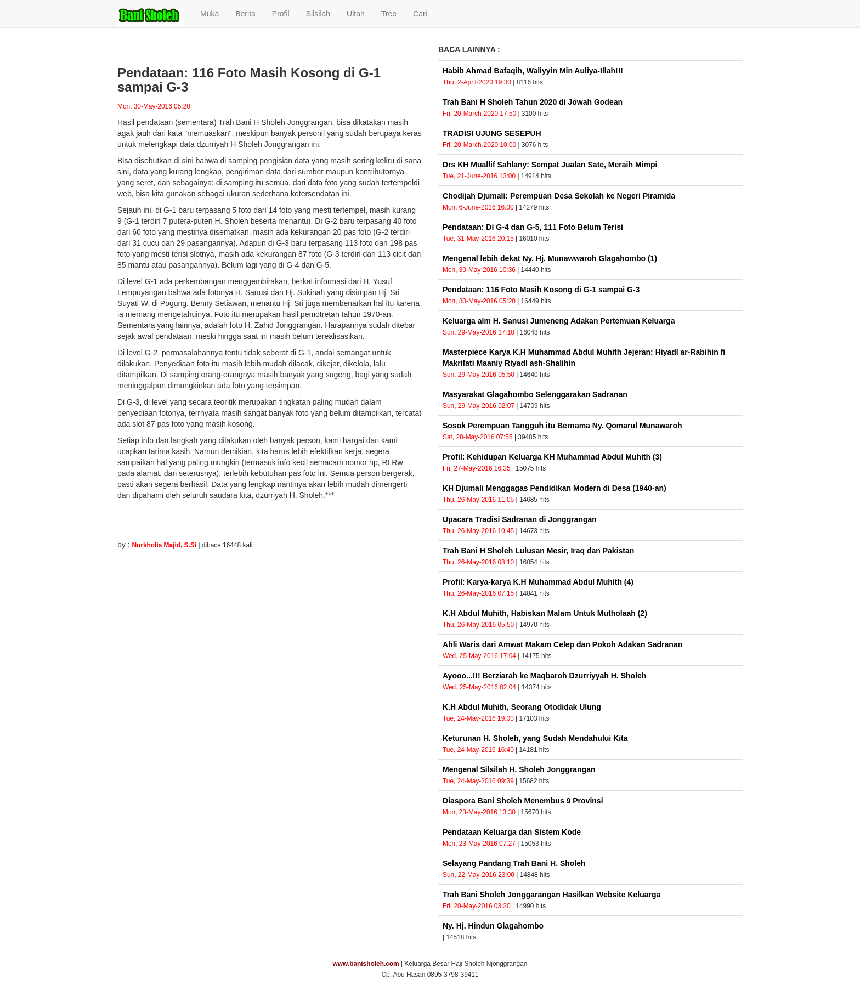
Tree (389, 13)
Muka (209, 13)
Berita (245, 13)
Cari (420, 13)
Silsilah (318, 13)
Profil (281, 13)
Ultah (356, 13)
